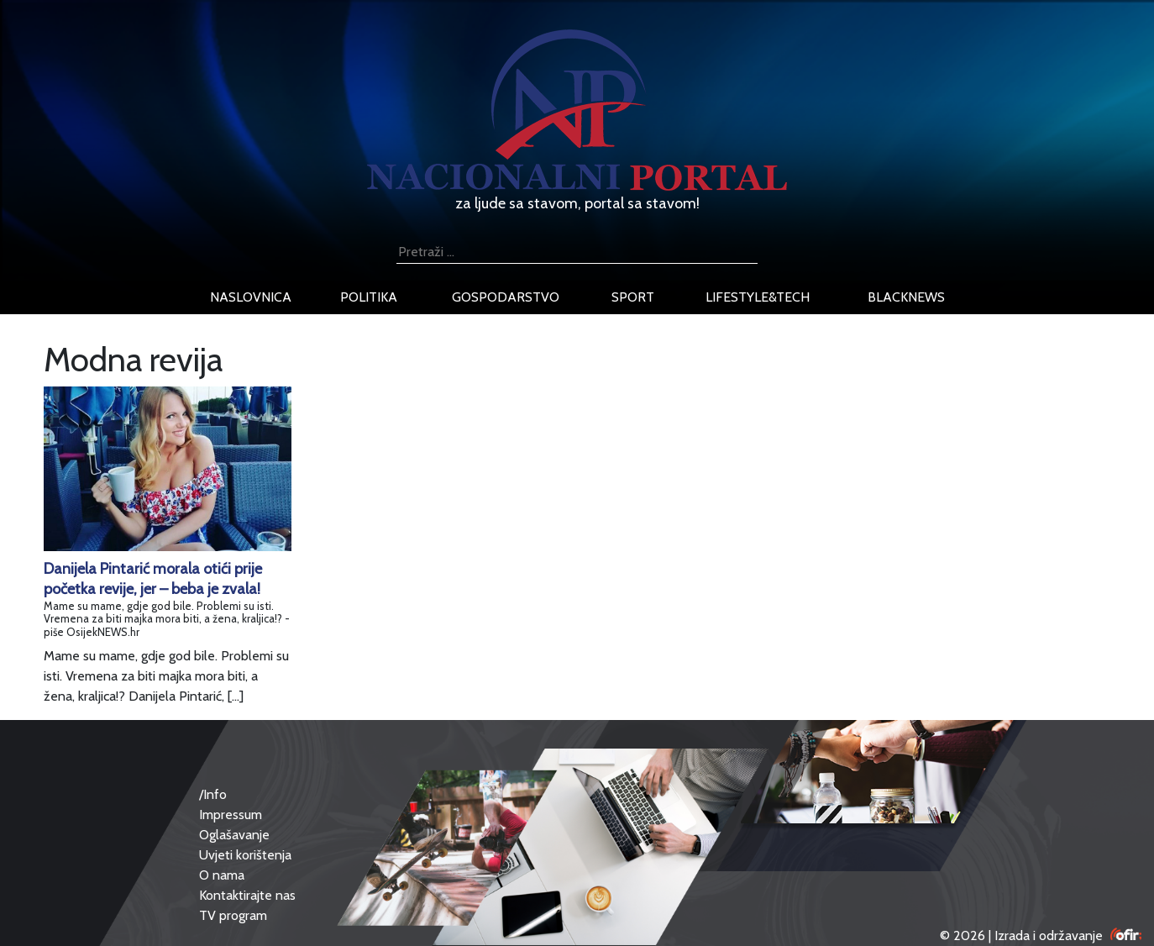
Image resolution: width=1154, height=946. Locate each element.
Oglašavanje (234, 835)
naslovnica (250, 297)
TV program (233, 915)
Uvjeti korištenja (245, 855)
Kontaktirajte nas (247, 895)
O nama (221, 875)
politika (368, 297)
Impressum (230, 814)
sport (632, 297)
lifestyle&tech (758, 297)
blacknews (906, 297)
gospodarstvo (505, 297)
